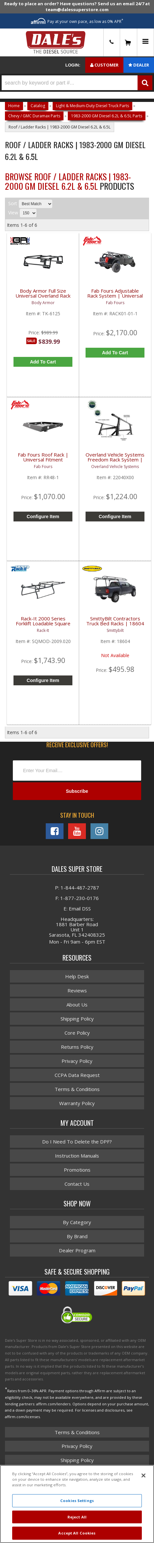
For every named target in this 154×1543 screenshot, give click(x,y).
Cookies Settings (77, 1500)
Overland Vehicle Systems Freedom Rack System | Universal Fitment (115, 460)
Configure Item (43, 516)
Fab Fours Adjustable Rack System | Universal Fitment (115, 296)
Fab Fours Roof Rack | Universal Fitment (43, 457)
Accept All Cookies (76, 1533)
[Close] (143, 1475)
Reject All (77, 1516)
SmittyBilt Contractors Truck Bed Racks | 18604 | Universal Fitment (115, 624)
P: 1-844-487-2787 (77, 887)
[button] (77, 82)
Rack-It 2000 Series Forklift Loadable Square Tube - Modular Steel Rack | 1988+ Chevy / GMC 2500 (43, 625)
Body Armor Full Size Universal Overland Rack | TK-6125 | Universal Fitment (42, 297)
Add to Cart (43, 361)
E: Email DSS (77, 908)
